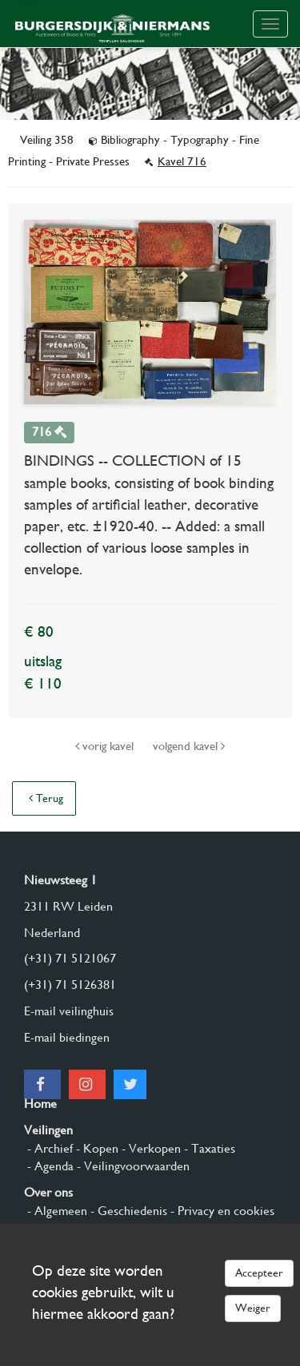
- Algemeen (55, 1210)
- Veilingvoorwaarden (132, 1165)
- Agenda (49, 1165)
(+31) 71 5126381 (70, 984)
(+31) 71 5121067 (70, 958)
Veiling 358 (48, 140)
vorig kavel (106, 746)
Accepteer (259, 1272)
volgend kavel (189, 746)
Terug (46, 798)
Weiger (252, 1307)
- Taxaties (208, 1148)
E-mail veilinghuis (69, 1011)
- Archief (48, 1148)
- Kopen (95, 1148)
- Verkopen (149, 1148)
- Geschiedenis (127, 1210)
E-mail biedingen (67, 1037)
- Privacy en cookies (220, 1210)
